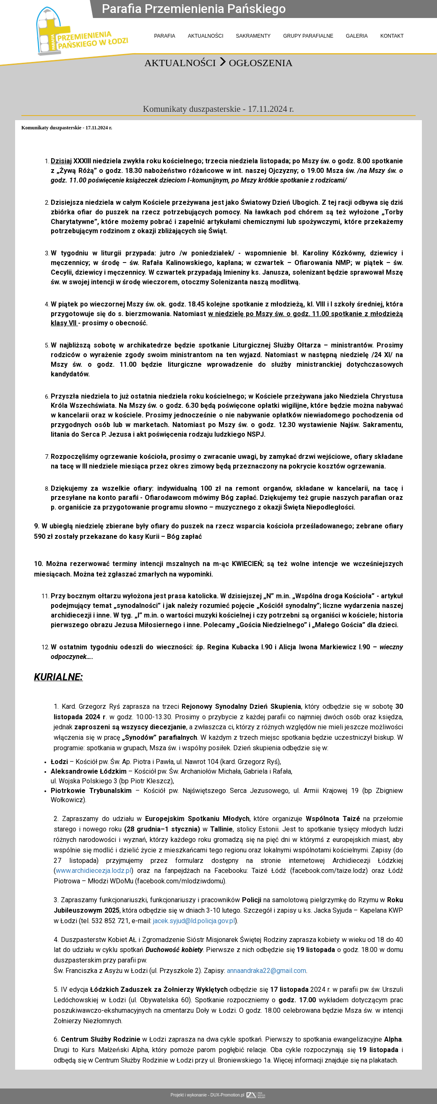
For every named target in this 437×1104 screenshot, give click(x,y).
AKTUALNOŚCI (206, 36)
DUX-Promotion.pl (238, 1095)
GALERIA (357, 36)
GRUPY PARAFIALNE (308, 36)
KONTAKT (392, 36)
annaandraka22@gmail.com (266, 971)
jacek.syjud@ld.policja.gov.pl (194, 921)
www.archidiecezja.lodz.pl (93, 871)
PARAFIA (164, 36)
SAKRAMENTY (253, 36)
